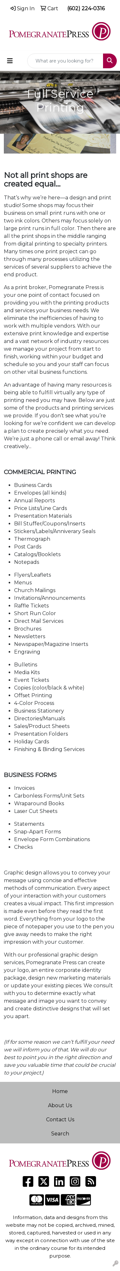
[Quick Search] (65, 61)
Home (60, 1091)
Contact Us (60, 1119)
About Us (60, 1105)
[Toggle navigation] (10, 60)
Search (60, 1134)
